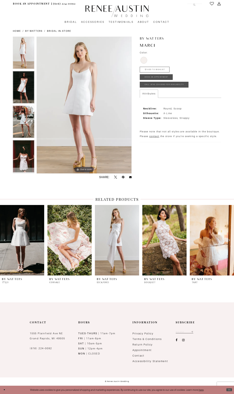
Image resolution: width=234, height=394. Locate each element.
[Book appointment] (31, 4)
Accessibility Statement (150, 361)
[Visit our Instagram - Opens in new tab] (183, 341)
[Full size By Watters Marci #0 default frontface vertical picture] (84, 105)
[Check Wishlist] (212, 3)
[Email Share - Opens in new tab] (130, 177)
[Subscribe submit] (199, 332)
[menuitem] (31, 4)
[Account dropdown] (219, 3)
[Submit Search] (193, 3)
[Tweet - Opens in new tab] (115, 177)
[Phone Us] (64, 4)
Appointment (142, 350)
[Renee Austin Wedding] (117, 11)
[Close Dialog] (5, 390)
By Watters (33, 31)
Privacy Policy (143, 333)
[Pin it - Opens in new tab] (123, 177)
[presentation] (22, 240)
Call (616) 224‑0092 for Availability (174, 92)
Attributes (149, 102)
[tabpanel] (23, 54)
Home (17, 31)
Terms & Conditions (147, 339)
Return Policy (142, 344)
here (201, 389)
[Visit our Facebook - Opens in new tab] (176, 341)
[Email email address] (188, 332)
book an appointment (163, 82)
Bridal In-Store (59, 31)
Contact (138, 355)
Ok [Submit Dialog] (228, 389)
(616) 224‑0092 (41, 348)
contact (154, 145)
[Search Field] (181, 3)
